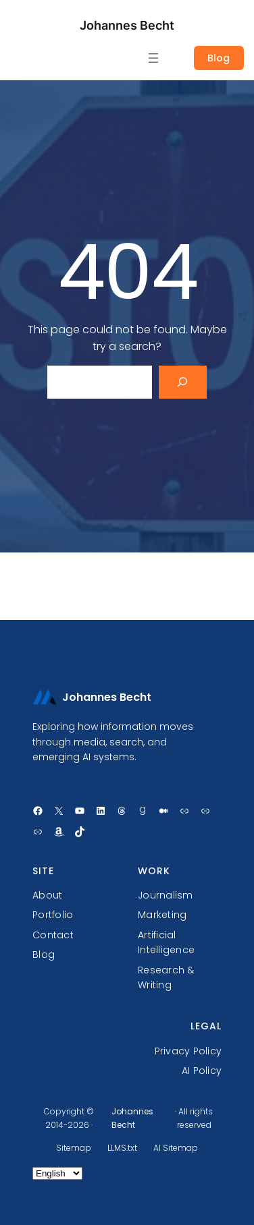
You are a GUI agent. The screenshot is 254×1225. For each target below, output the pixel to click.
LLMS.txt (122, 1147)
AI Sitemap (175, 1147)
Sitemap (73, 1147)
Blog (218, 58)
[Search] (183, 382)
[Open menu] (153, 58)
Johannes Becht (127, 25)
